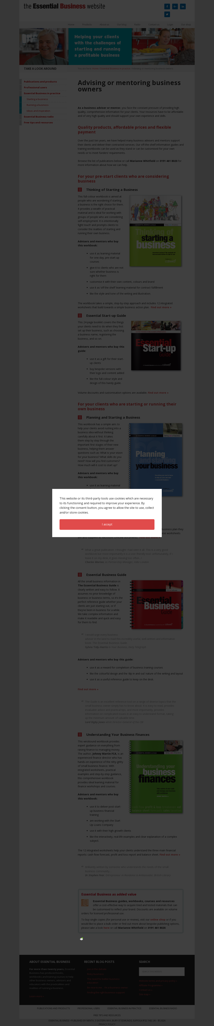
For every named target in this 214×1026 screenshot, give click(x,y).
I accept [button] (107, 431)
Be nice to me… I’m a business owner (107, 987)
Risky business (95, 974)
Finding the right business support (106, 992)
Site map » (144, 994)
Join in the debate (96, 969)
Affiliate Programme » (151, 985)
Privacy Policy (107, 1024)
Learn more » (36, 996)
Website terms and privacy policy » (158, 980)
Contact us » (145, 990)
